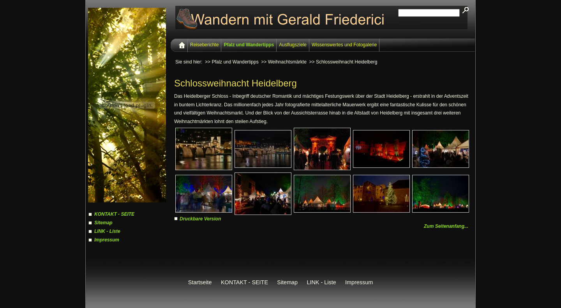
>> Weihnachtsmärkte (284, 62)
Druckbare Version (200, 219)
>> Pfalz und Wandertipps (232, 62)
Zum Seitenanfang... (446, 226)
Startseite (200, 282)
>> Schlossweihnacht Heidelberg (343, 62)
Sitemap (103, 222)
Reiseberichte (204, 45)
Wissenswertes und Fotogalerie (344, 45)
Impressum (106, 240)
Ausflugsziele (293, 45)
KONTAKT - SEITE (114, 214)
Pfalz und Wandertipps (249, 45)
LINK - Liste (107, 231)
